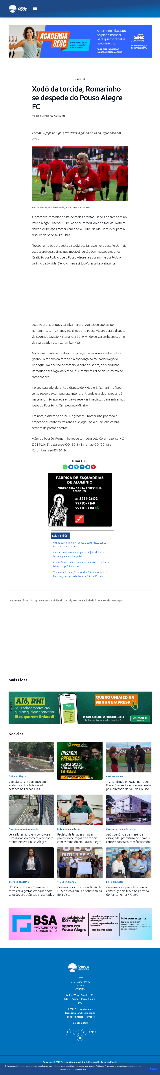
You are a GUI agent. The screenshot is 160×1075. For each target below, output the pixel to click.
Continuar (153, 1069)
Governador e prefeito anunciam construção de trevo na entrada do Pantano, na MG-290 (128, 890)
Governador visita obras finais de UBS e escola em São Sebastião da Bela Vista (79, 890)
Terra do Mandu (109, 1062)
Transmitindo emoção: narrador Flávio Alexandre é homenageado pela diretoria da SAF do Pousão (128, 785)
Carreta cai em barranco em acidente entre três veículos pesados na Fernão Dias (27, 785)
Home (80, 978)
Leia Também (60, 535)
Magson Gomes (40, 115)
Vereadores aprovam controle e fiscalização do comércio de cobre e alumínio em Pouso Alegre (31, 838)
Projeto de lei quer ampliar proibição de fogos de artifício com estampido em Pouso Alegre (79, 838)
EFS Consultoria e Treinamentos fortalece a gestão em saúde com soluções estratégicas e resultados (31, 890)
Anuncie (80, 985)
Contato (80, 989)
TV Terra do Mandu (80, 982)
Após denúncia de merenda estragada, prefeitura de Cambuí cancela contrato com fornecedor (128, 838)
